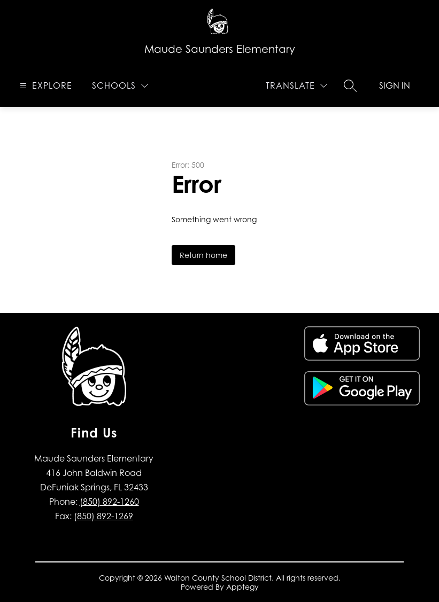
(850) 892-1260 (109, 501)
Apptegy (242, 586)
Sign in (394, 85)
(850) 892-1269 (103, 516)
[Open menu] (44, 85)
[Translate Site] (296, 85)
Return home (203, 255)
